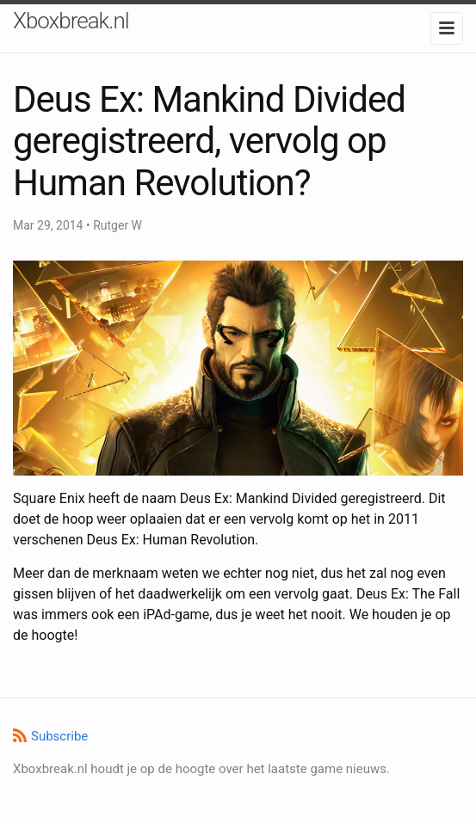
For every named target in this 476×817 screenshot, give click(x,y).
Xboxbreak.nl (71, 21)
